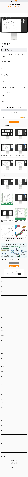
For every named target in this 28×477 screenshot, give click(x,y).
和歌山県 (2, 394)
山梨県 (2, 350)
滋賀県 (2, 371)
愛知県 (2, 363)
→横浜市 (2, 330)
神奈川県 (2, 327)
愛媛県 (2, 420)
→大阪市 (2, 381)
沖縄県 (2, 451)
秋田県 (2, 296)
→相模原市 (2, 335)
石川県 (2, 345)
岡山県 (2, 402)
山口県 (2, 412)
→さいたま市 (2, 314)
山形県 (2, 299)
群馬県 (2, 309)
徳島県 (2, 415)
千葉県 (2, 317)
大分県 (2, 443)
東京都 (2, 322)
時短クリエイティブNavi (14, 266)
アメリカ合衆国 (3, 453)
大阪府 (2, 379)
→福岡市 (2, 430)
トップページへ (14, 122)
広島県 (2, 407)
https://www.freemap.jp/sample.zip (6, 92)
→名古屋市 (2, 366)
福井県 (2, 348)
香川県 (2, 417)
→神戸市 (2, 389)
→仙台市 (2, 294)
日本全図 (2, 278)
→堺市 (2, 384)
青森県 (2, 286)
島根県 (2, 399)
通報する (26, 114)
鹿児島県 (2, 448)
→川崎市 (2, 332)
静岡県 (2, 358)
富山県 (2, 343)
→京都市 (2, 376)
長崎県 (2, 435)
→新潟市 (2, 340)
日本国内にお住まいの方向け (14, 112)
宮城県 (2, 291)
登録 (19, 274)
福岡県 (2, 425)
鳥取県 (2, 397)
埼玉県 (2, 312)
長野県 (2, 353)
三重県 (2, 368)
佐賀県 (2, 433)
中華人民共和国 (3, 456)
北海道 (2, 281)
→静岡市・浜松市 (3, 361)
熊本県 (2, 438)
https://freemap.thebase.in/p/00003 (6, 105)
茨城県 (2, 304)
